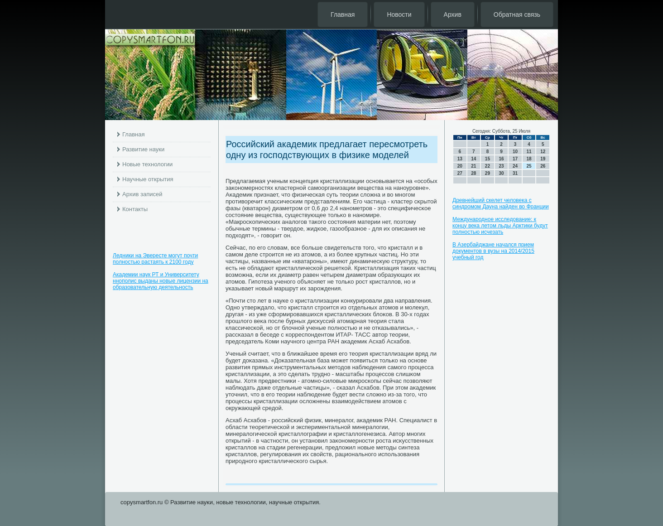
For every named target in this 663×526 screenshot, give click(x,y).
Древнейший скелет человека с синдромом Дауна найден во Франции (500, 203)
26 (542, 166)
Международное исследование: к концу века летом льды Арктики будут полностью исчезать (500, 225)
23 (501, 166)
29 (487, 173)
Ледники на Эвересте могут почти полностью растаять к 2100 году (155, 258)
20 (459, 166)
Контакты (135, 209)
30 (501, 173)
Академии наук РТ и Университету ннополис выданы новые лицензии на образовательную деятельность (160, 280)
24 (515, 166)
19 (542, 158)
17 (515, 158)
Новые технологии (147, 164)
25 (529, 166)
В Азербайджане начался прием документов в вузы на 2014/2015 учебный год (493, 251)
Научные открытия (147, 179)
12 (542, 151)
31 (515, 173)
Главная (343, 14)
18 (529, 158)
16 (501, 158)
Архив (452, 14)
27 (459, 173)
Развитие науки (143, 149)
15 (487, 158)
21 (473, 166)
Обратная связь (517, 14)
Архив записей (142, 194)
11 (529, 151)
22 (487, 166)
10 (515, 151)
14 (473, 158)
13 (459, 158)
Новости (399, 14)
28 (473, 173)
